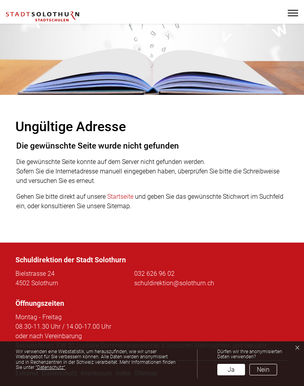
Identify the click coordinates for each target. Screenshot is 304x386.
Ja (231, 369)
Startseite (120, 196)
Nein (263, 369)
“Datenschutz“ (50, 367)
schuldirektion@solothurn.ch (174, 283)
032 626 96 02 (154, 273)
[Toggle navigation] (289, 13)
